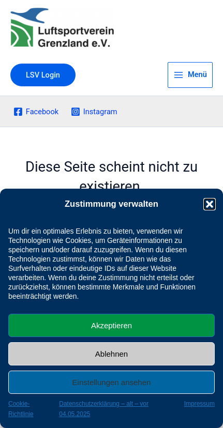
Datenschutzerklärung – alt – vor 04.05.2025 (103, 409)
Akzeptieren (111, 325)
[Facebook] (36, 111)
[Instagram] (94, 111)
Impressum (199, 403)
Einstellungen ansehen (111, 382)
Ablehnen (111, 353)
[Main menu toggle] (190, 75)
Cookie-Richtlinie (21, 409)
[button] (209, 204)
